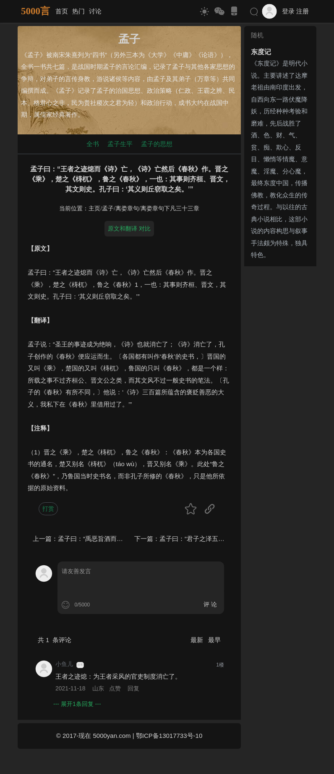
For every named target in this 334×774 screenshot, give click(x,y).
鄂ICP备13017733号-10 (169, 735)
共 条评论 (54, 639)
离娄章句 (127, 208)
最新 (197, 639)
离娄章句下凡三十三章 (170, 208)
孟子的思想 (156, 143)
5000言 (35, 11)
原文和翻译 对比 (129, 228)
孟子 (108, 208)
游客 (80, 664)
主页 (94, 208)
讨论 (95, 11)
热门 (78, 11)
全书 (92, 143)
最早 (214, 639)
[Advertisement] (280, 396)
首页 (61, 11)
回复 (133, 688)
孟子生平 (120, 143)
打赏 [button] (48, 508)
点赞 (115, 688)
